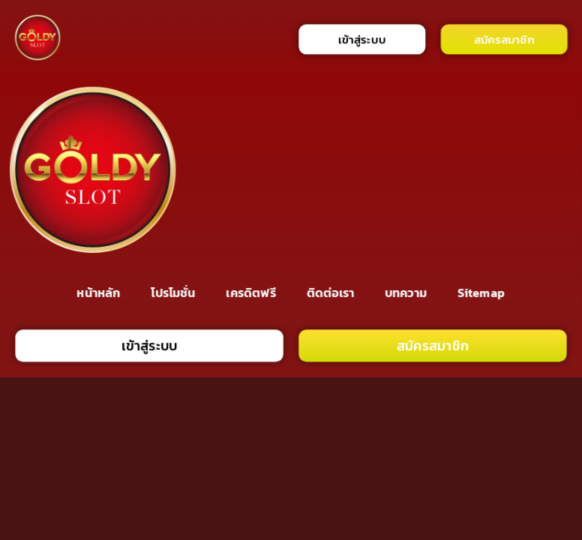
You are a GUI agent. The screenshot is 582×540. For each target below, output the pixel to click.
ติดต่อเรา (330, 292)
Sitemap (481, 292)
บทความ (406, 292)
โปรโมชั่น (174, 292)
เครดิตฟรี (251, 292)
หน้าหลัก (99, 292)
